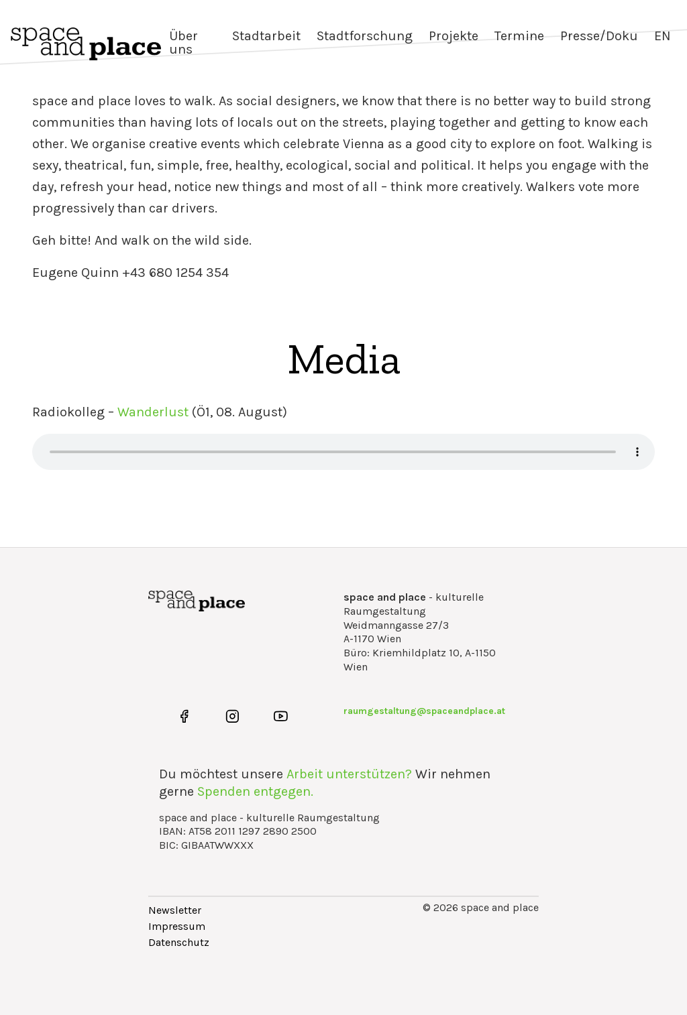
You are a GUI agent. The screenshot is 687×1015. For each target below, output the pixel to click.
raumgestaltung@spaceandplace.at (424, 711)
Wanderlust (153, 412)
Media (344, 358)
